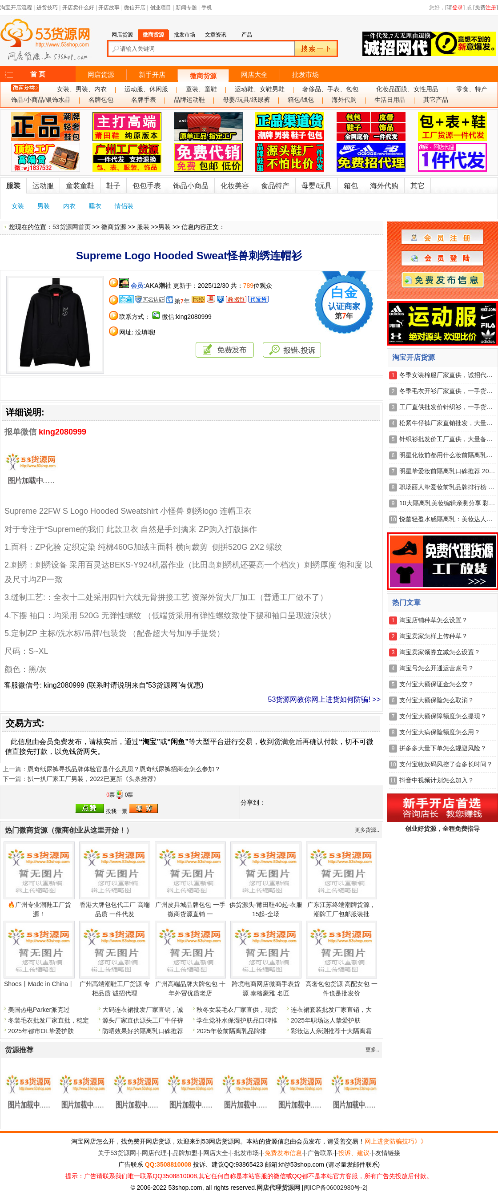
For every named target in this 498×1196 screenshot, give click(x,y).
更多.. (372, 1050)
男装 (43, 205)
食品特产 (275, 185)
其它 (417, 185)
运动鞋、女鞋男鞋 (260, 89)
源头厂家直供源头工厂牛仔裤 (142, 1020)
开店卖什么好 (78, 7)
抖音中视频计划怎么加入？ (436, 780)
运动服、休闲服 (146, 89)
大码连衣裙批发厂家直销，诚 (142, 1009)
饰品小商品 (191, 185)
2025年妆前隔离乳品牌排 (231, 1031)
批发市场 (305, 74)
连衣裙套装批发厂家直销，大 (331, 1009)
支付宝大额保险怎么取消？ (436, 700)
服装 (13, 185)
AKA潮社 (158, 285)
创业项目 (160, 7)
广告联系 (320, 1152)
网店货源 (101, 74)
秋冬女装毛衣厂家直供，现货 (237, 1009)
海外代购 (344, 100)
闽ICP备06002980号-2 (335, 1187)
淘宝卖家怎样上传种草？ (433, 636)
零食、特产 (471, 89)
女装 (18, 205)
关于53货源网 (117, 1152)
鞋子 (113, 185)
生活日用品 (390, 100)
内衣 (69, 205)
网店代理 (154, 1152)
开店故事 (109, 7)
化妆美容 (235, 185)
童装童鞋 (80, 185)
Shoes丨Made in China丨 (39, 983)
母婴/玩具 (316, 185)
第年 (182, 301)
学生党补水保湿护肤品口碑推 (237, 1020)
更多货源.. (367, 830)
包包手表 (147, 185)
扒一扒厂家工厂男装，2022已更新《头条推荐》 (94, 778)
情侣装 (124, 205)
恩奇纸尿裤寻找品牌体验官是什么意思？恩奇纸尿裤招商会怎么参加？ (124, 769)
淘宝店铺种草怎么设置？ (433, 620)
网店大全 (254, 74)
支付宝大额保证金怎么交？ (436, 684)
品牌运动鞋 (189, 100)
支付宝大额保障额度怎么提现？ (442, 716)
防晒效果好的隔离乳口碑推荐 (142, 1031)
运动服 (43, 185)
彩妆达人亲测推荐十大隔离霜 (331, 1031)
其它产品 (435, 100)
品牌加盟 (185, 1152)
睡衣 (95, 205)
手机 (206, 7)
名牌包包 (100, 100)
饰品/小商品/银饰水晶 (41, 100)
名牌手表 (143, 100)
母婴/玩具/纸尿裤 (246, 100)
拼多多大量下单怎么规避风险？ (442, 748)
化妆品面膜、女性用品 (407, 89)
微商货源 (203, 76)
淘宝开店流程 (16, 7)
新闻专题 (186, 7)
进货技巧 (47, 7)
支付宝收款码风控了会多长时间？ (446, 764)
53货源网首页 (71, 226)
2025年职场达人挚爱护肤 (326, 1020)
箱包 (351, 185)
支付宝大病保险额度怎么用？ (439, 732)
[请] (455, 7)
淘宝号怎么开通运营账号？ (436, 668)
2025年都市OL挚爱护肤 (41, 1031)
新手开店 (152, 74)
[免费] (485, 7)
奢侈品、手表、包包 (330, 89)
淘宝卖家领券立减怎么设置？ (439, 652)
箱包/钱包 (301, 100)
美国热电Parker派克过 (39, 1009)
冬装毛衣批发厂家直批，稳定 (48, 1020)
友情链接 (387, 1152)
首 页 (37, 74)
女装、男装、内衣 (82, 89)
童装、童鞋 (201, 89)
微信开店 (134, 7)
